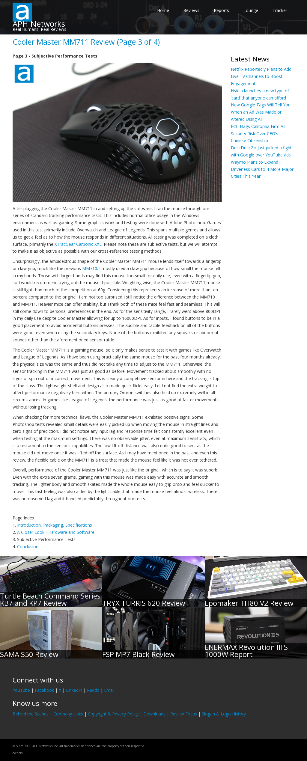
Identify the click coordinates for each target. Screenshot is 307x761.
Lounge (250, 10)
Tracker (280, 10)
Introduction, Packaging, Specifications (54, 525)
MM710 (89, 268)
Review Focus (183, 714)
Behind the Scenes (31, 714)
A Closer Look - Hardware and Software (55, 532)
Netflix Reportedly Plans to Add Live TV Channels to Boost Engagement (261, 76)
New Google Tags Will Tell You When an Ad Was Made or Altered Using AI (261, 112)
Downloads (154, 714)
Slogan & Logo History (224, 714)
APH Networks (39, 23)
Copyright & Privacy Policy (113, 714)
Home (163, 10)
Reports (221, 10)
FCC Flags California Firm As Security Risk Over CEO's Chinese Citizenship (258, 133)
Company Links (68, 714)
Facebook (44, 690)
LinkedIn (74, 690)
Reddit (93, 690)
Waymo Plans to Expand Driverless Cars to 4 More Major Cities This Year (262, 169)
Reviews (191, 10)
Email (109, 690)
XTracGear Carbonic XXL (78, 244)
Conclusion (27, 546)
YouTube (21, 690)
